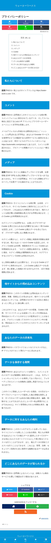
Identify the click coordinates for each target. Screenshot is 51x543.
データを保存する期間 (21, 62)
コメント (16, 45)
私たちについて (19, 42)
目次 (22, 38)
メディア (16, 49)
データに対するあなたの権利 (23, 65)
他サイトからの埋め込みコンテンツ (26, 55)
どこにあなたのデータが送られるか (26, 68)
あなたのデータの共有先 (22, 59)
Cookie (15, 52)
